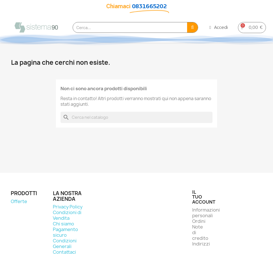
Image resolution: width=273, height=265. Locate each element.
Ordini (198, 221)
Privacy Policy (68, 207)
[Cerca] (136, 117)
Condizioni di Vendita (67, 215)
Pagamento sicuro (65, 232)
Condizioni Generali (65, 243)
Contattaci (64, 252)
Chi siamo (63, 224)
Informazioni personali (206, 213)
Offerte (19, 201)
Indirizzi (201, 244)
